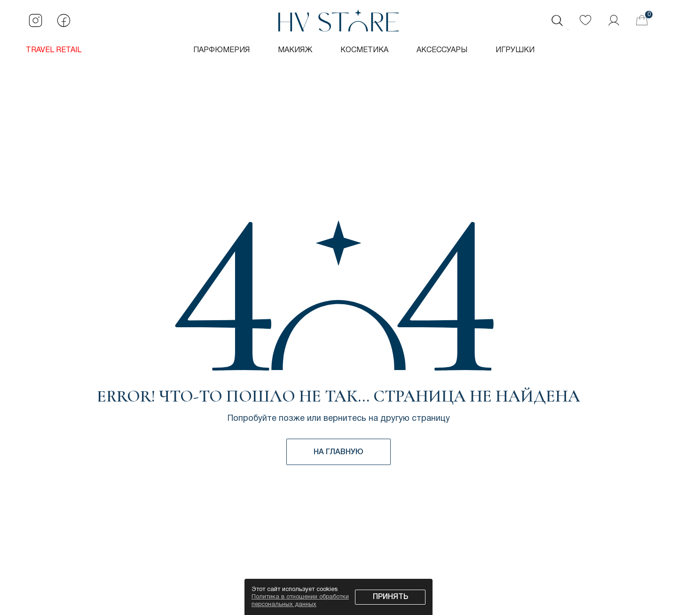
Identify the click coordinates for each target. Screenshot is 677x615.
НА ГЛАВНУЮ (338, 452)
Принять (390, 597)
